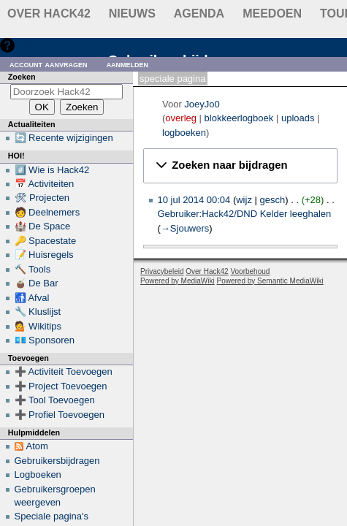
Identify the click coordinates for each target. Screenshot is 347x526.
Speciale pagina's (52, 516)
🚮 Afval (32, 297)
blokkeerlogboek (239, 118)
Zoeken (22, 76)
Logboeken (38, 474)
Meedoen (272, 13)
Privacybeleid (161, 271)
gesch (273, 199)
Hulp (28, 44)
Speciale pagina (172, 78)
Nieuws (132, 13)
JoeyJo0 (201, 104)
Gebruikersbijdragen (57, 460)
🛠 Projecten (42, 197)
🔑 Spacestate (46, 240)
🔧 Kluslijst (38, 311)
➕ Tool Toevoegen (55, 399)
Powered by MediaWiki (177, 281)
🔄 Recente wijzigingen (64, 137)
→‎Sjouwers (185, 228)
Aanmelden (128, 63)
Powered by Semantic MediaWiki (270, 281)
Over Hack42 (49, 13)
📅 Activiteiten (45, 183)
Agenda (199, 13)
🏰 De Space (43, 226)
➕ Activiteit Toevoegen (64, 371)
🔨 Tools (33, 269)
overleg (181, 118)
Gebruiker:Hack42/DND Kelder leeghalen (245, 213)
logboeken (184, 132)
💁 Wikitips (38, 326)
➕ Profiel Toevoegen (59, 414)
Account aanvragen (48, 63)
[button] (240, 166)
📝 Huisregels (44, 254)
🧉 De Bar (36, 283)
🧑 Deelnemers (47, 212)
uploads (298, 118)
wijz (244, 199)
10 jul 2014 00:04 (194, 199)
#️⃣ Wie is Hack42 (52, 169)
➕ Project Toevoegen (61, 386)
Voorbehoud (250, 271)
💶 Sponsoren (45, 340)
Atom (37, 446)
